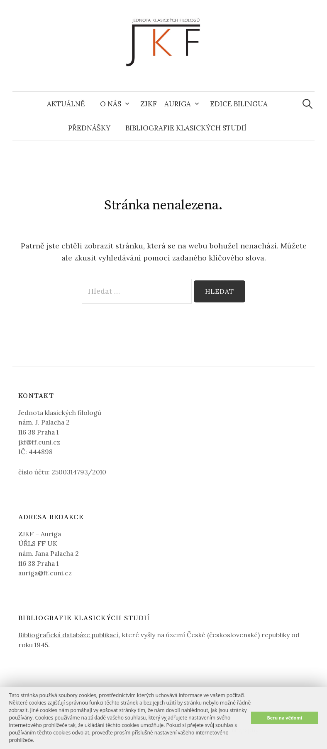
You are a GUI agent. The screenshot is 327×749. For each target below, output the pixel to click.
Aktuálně (66, 103)
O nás (110, 103)
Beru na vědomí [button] (284, 718)
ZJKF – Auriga (165, 103)
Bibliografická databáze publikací (68, 635)
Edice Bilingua (239, 103)
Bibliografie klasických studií (185, 128)
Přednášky (89, 128)
